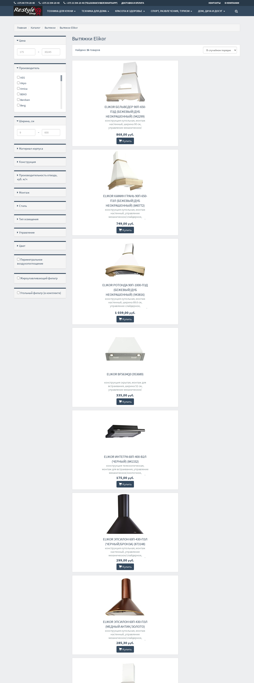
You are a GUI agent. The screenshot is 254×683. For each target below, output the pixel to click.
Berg (21, 105)
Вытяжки (50, 27)
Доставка (77, 614)
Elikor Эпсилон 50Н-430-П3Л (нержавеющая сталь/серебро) (156, 461)
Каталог (35, 27)
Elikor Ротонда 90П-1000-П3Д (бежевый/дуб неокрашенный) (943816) (214, 112)
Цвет (22, 246)
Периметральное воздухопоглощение (30, 261)
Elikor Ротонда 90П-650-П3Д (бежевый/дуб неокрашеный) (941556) (98, 372)
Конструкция (27, 162)
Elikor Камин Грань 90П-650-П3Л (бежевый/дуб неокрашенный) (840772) (156, 112)
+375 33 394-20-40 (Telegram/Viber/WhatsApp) (126, 621)
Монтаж (24, 192)
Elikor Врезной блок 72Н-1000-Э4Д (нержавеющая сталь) (97, 461)
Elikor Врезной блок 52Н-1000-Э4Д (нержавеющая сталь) (97, 550)
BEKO (22, 94)
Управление (27, 232)
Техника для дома (95, 11)
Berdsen (23, 100)
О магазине (78, 619)
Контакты (77, 609)
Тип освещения (28, 219)
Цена (22, 40)
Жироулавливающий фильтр (37, 278)
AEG (21, 77)
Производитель (29, 68)
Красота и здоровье (130, 11)
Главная (22, 27)
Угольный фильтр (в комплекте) (39, 293)
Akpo (21, 83)
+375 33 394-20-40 (121, 614)
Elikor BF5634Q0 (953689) (98, 196)
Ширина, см (26, 121)
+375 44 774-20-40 (121, 609)
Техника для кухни (61, 11)
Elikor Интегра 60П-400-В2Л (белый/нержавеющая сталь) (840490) (214, 283)
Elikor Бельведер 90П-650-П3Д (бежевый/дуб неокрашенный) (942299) (98, 112)
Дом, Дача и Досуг (211, 11)
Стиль (23, 206)
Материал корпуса (31, 148)
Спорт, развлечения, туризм (171, 11)
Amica (22, 88)
